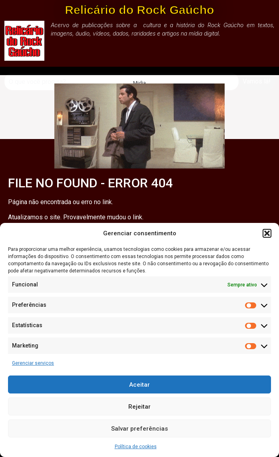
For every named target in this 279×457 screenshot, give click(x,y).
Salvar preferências (139, 428)
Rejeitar (139, 406)
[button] (267, 233)
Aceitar (139, 384)
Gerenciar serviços (33, 363)
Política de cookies (136, 446)
